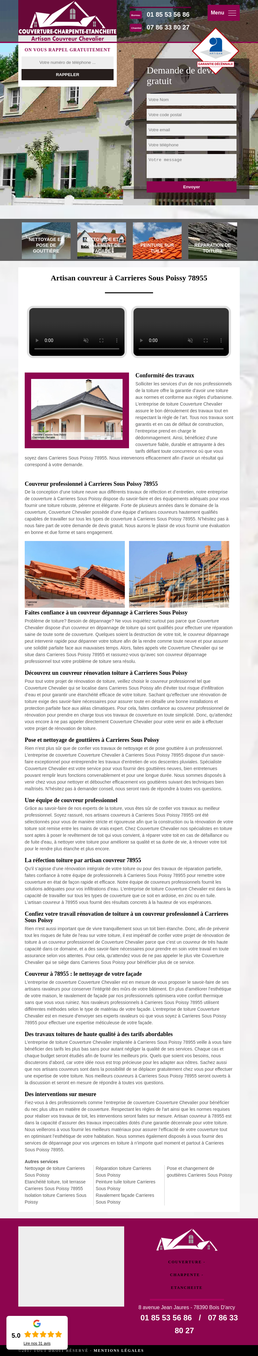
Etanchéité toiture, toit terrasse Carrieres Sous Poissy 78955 (55, 1185)
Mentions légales (119, 1350)
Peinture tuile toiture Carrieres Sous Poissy (125, 1185)
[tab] (46, 241)
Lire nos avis (36, 1343)
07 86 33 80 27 (168, 27)
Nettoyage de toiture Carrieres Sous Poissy (55, 1172)
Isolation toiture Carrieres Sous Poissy (55, 1199)
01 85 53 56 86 (168, 14)
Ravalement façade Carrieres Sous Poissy (125, 1199)
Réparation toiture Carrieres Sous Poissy (123, 1172)
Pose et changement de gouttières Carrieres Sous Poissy (199, 1172)
